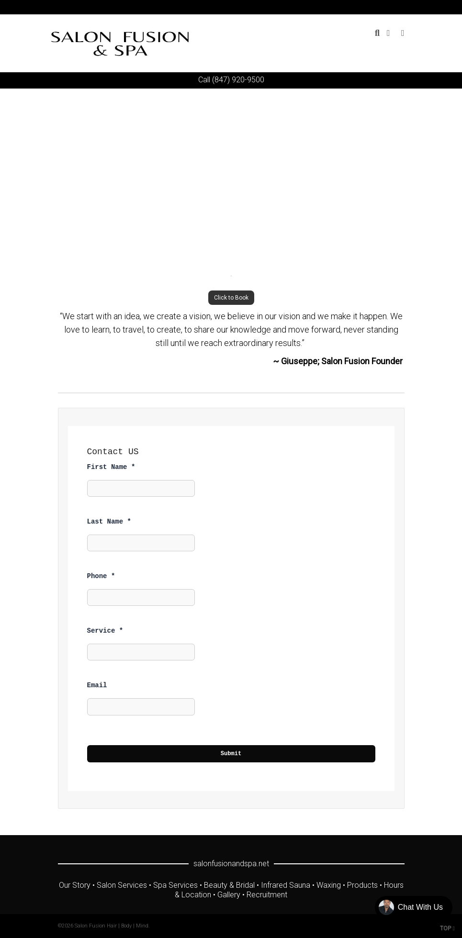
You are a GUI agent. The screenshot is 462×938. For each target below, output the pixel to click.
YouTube (376, 7)
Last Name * (109, 521)
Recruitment (267, 894)
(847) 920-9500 (238, 79)
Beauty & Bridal (229, 885)
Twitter (348, 7)
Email (97, 685)
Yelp (403, 7)
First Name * (111, 467)
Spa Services (175, 885)
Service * (105, 631)
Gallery (228, 894)
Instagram (389, 7)
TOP (447, 928)
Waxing (328, 885)
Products (362, 885)
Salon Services (122, 885)
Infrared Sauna (285, 885)
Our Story (74, 885)
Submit (231, 753)
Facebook (362, 7)
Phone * (101, 576)
